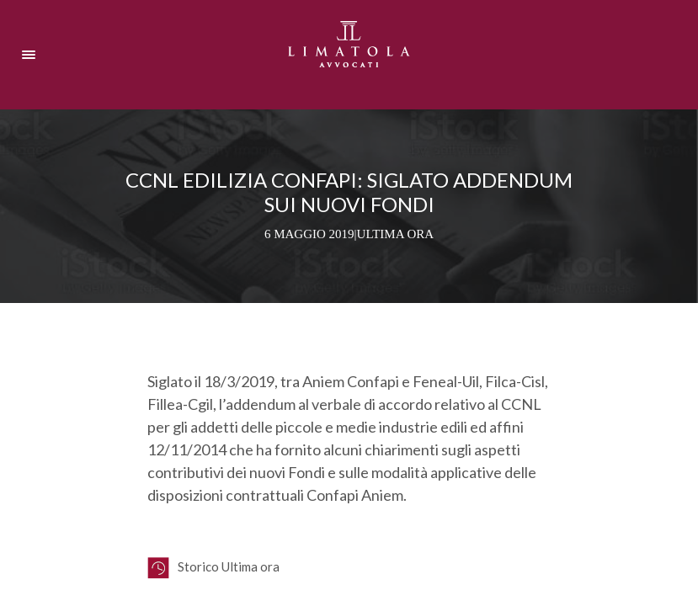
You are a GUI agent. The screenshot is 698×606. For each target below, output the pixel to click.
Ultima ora (395, 234)
